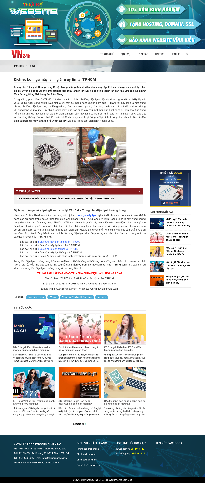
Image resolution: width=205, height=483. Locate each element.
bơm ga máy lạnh (36, 297)
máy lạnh (102, 297)
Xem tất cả (78, 424)
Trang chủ (107, 54)
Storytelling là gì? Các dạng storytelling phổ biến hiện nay (75, 402)
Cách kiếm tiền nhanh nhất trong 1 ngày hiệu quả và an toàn (78, 349)
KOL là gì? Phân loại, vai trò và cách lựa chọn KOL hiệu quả (34, 402)
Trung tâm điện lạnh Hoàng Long (77, 297)
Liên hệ (175, 54)
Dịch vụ (127, 54)
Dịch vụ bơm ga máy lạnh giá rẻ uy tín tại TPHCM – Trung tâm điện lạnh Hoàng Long (65, 198)
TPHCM (53, 297)
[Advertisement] (170, 123)
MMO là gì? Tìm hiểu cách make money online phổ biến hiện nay (31, 349)
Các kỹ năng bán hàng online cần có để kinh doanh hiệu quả (125, 402)
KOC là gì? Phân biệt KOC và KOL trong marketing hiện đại (123, 349)
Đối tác (143, 54)
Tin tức (159, 54)
